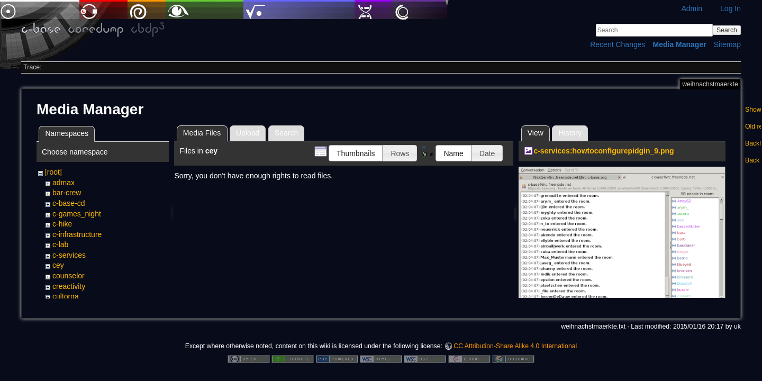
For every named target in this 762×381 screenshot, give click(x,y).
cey (58, 265)
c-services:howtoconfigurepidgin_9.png (603, 151)
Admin (691, 8)
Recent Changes (617, 44)
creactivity (68, 286)
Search (726, 30)
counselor (68, 275)
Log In (730, 8)
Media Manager (679, 44)
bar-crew (66, 192)
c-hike (62, 224)
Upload (247, 133)
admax (63, 182)
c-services (69, 255)
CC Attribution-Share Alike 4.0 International (515, 346)
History (570, 133)
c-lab (60, 244)
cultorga (65, 296)
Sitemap (727, 44)
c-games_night (76, 214)
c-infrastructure (77, 234)
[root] (53, 172)
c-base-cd (68, 203)
